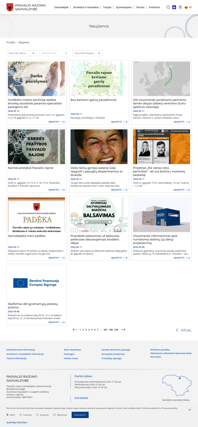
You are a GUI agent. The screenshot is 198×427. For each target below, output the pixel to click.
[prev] (75, 330)
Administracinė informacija (20, 349)
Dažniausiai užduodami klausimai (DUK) (171, 353)
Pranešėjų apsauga (112, 358)
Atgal (186, 330)
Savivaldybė (61, 7)
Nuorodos (155, 356)
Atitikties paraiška (160, 349)
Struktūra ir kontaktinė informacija (25, 354)
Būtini (11, 415)
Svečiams (154, 7)
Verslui (140, 7)
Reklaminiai (60, 415)
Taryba (107, 7)
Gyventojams (124, 7)
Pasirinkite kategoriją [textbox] (85, 53)
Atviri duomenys (72, 349)
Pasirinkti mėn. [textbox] (49, 53)
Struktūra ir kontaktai (86, 7)
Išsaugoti (80, 414)
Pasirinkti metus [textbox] (17, 53)
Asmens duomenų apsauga (116, 349)
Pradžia (10, 42)
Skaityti (54, 121)
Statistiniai (43, 415)
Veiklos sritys (71, 358)
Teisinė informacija (16, 358)
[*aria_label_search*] (168, 7)
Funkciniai (26, 415)
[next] (123, 330)
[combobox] (21, 53)
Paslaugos (69, 354)
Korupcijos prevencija (113, 354)
